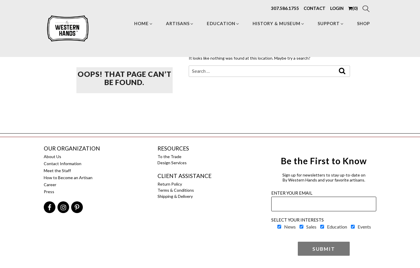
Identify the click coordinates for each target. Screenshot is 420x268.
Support (331, 23)
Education (223, 23)
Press (49, 191)
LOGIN (337, 8)
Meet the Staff (57, 170)
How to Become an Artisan (68, 177)
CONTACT (315, 8)
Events (364, 226)
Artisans (180, 23)
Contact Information (62, 163)
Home (143, 23)
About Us (52, 156)
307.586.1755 (285, 8)
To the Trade (169, 156)
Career (50, 184)
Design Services (172, 162)
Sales (311, 226)
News (290, 226)
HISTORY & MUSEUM (279, 23)
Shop (363, 23)
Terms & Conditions (176, 190)
